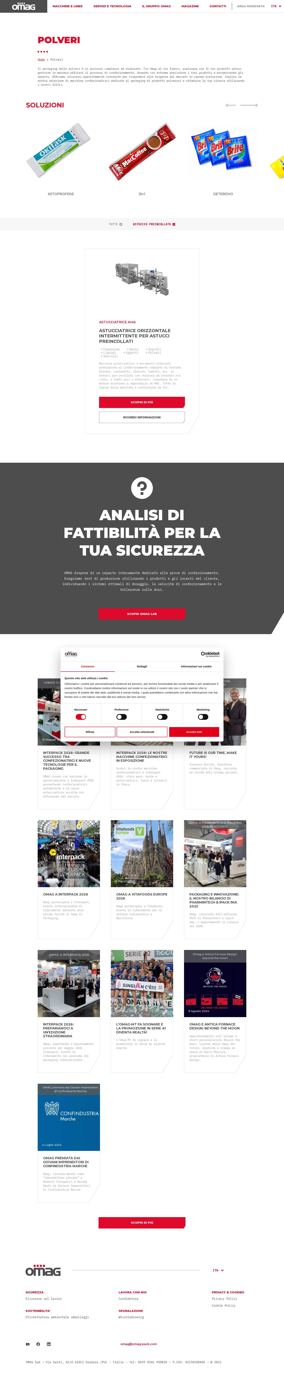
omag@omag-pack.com (138, 1343)
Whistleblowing (131, 1316)
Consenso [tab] (87, 666)
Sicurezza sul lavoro (44, 1297)
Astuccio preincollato (154, 224)
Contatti (218, 6)
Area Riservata (251, 6)
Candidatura (129, 1297)
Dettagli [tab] (142, 666)
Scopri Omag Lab (142, 612)
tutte (115, 224)
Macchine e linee (68, 6)
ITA (274, 6)
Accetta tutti (194, 732)
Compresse (112, 347)
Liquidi (110, 350)
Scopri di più (142, 400)
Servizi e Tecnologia (112, 6)
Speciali (111, 354)
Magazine (190, 6)
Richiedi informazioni (142, 415)
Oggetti (132, 350)
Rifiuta (90, 732)
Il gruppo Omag (156, 6)
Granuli (155, 347)
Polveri (155, 350)
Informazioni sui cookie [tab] (196, 666)
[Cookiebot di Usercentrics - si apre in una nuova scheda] (204, 654)
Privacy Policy (224, 1297)
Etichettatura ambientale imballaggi (57, 1316)
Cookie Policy (223, 1304)
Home (41, 59)
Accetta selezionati (142, 732)
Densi (134, 347)
